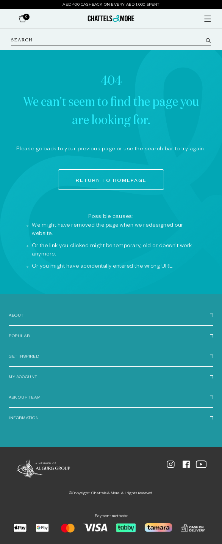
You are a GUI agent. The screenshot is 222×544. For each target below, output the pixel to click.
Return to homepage (111, 181)
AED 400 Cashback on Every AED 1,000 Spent (111, 4)
